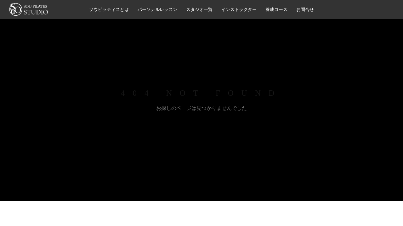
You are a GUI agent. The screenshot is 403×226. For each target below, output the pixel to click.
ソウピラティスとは (109, 9)
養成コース (276, 9)
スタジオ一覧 (199, 9)
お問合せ (305, 9)
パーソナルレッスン (157, 9)
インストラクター (239, 9)
